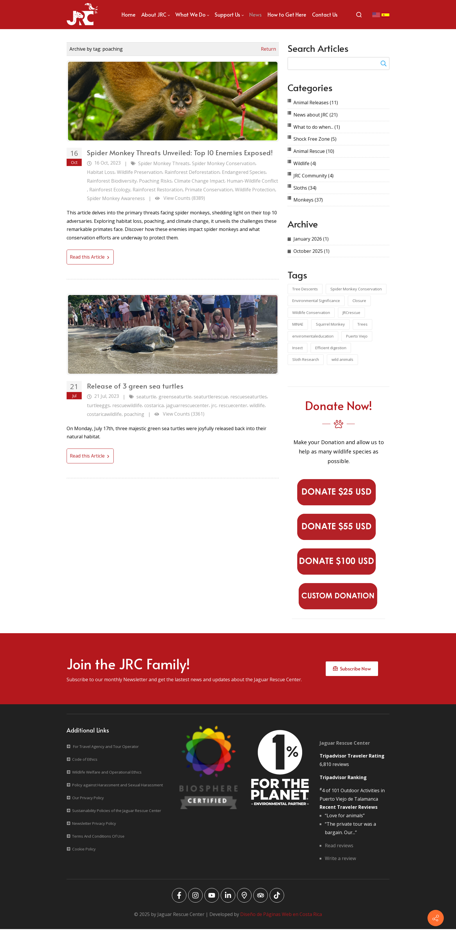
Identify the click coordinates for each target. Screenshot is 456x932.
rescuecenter (233, 405)
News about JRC (315, 115)
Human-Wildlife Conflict (252, 181)
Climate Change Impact (199, 181)
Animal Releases (315, 102)
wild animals (342, 359)
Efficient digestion (330, 347)
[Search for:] (338, 63)
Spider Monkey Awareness (116, 198)
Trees (362, 324)
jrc (213, 405)
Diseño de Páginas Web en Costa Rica (281, 917)
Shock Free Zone (314, 139)
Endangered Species (244, 172)
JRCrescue (351, 312)
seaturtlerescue (211, 396)
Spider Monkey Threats (164, 163)
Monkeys (308, 200)
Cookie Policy (84, 852)
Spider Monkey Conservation (223, 163)
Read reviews (339, 848)
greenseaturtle (174, 396)
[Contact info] (436, 918)
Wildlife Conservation (311, 312)
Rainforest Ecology (109, 189)
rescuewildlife (127, 405)
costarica (154, 405)
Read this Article (90, 257)
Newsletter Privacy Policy (94, 826)
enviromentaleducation (313, 336)
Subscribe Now (352, 670)
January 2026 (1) (311, 239)
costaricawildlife (104, 414)
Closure (359, 300)
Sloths (304, 188)
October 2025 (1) (311, 251)
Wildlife (304, 163)
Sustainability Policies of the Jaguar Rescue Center (116, 813)
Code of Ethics (84, 762)
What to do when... (316, 127)
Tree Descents (305, 289)
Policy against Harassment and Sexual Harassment (117, 787)
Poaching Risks (155, 181)
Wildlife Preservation (139, 172)
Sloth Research (305, 359)
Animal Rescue (313, 151)
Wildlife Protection (255, 189)
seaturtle (146, 396)
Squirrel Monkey (330, 324)
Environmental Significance (316, 300)
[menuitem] (128, 14)
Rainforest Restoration (158, 189)
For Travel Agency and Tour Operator (106, 749)
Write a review (340, 861)
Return (268, 49)
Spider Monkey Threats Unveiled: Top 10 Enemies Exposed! (180, 152)
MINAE (297, 324)
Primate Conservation (209, 189)
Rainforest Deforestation (192, 172)
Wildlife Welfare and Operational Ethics (107, 775)
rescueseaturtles (248, 396)
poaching (134, 414)
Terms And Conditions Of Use (98, 839)
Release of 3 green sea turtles (135, 386)
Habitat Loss (101, 172)
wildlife (257, 405)
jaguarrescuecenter (187, 405)
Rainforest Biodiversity (112, 181)
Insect (297, 347)
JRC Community (313, 175)
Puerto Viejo (357, 336)
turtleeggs (98, 405)
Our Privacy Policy (88, 800)
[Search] (359, 14)
